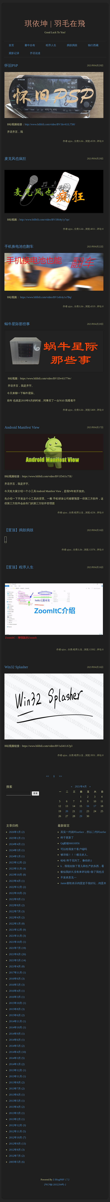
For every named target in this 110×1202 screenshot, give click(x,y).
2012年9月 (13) (17, 1143)
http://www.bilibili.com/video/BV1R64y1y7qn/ (44, 219)
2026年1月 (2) (17, 832)
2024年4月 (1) (17, 844)
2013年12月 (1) (17, 1070)
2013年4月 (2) (17, 1106)
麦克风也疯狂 (15, 159)
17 (95, 806)
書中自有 (30, 45)
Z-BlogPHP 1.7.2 (61, 1179)
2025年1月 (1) (17, 838)
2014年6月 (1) (17, 1039)
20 (66, 811)
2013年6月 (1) (17, 1094)
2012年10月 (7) (17, 1137)
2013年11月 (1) (17, 1076)
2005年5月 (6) (17, 1161)
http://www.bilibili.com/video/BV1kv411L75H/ (50, 124)
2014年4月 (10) (17, 1052)
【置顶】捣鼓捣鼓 (18, 530)
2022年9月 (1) (17, 899)
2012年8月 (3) (17, 1149)
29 (80, 816)
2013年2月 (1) (17, 1119)
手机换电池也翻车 (18, 246)
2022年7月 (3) (17, 911)
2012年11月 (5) (17, 1131)
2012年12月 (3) (17, 1125)
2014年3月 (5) (17, 1058)
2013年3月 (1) (17, 1113)
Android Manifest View (21, 427)
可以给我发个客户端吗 (74, 849)
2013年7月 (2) (17, 1088)
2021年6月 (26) (17, 954)
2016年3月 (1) (17, 997)
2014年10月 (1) (17, 1027)
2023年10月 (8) (17, 874)
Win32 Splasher (16, 667)
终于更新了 (67, 837)
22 (80, 811)
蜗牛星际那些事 (17, 324)
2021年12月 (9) (17, 929)
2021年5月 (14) (17, 960)
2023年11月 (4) (17, 868)
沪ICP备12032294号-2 (55, 1184)
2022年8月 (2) (17, 905)
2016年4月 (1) (17, 990)
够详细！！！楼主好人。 (75, 854)
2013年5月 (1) (17, 1100)
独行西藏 (93, 45)
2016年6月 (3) (17, 978)
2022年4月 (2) (17, 917)
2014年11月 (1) (17, 1021)
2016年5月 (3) (17, 984)
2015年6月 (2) (17, 1015)
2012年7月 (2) (17, 1155)
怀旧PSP (11, 65)
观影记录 (14, 53)
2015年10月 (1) (17, 1003)
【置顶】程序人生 (18, 567)
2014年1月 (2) (17, 1064)
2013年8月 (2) (17, 1082)
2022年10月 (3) (17, 893)
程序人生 (51, 45)
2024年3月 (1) (17, 850)
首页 (11, 45)
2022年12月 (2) (17, 887)
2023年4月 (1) (17, 881)
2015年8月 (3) (17, 1009)
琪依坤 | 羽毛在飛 (55, 23)
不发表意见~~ (69, 877)
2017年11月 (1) (17, 972)
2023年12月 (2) (17, 862)
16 (87, 806)
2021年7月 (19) (17, 948)
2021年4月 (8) (17, 966)
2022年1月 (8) (17, 923)
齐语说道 (35, 53)
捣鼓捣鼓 (72, 45)
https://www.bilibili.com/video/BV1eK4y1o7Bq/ (46, 297)
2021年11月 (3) (17, 935)
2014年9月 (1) (17, 1033)
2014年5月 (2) (17, 1045)
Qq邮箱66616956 (70, 843)
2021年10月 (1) (17, 941)
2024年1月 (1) (17, 856)
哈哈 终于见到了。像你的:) (76, 860)
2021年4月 (80, 786)
